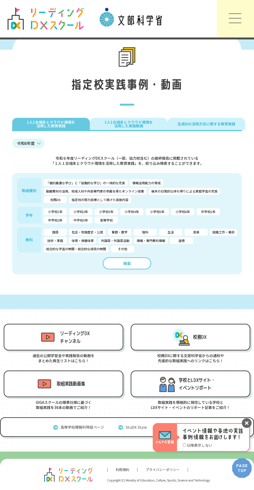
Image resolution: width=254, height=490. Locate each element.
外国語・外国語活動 (115, 240)
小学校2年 (81, 211)
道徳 (181, 240)
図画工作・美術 (223, 232)
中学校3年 (81, 220)
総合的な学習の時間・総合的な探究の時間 (76, 249)
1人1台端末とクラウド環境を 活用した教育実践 (51, 124)
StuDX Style (136, 427)
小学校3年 (106, 211)
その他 (122, 249)
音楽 (196, 232)
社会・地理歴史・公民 (87, 232)
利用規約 (122, 469)
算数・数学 (119, 232)
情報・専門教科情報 (151, 240)
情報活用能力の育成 (146, 183)
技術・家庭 (55, 240)
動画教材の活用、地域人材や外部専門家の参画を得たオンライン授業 (95, 191)
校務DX (55, 199)
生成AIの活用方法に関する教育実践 (206, 123)
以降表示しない (199, 445)
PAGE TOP (242, 468)
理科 (145, 232)
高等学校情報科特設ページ (82, 427)
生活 (171, 232)
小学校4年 (132, 211)
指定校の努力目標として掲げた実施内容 (100, 199)
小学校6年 (183, 211)
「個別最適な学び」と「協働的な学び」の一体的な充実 (85, 183)
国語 (55, 232)
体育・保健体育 (83, 240)
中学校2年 (55, 220)
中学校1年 (208, 211)
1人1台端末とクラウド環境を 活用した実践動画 (129, 124)
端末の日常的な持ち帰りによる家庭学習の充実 (184, 191)
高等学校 (106, 220)
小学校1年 (55, 211)
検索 (127, 263)
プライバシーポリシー (163, 469)
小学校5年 (157, 211)
